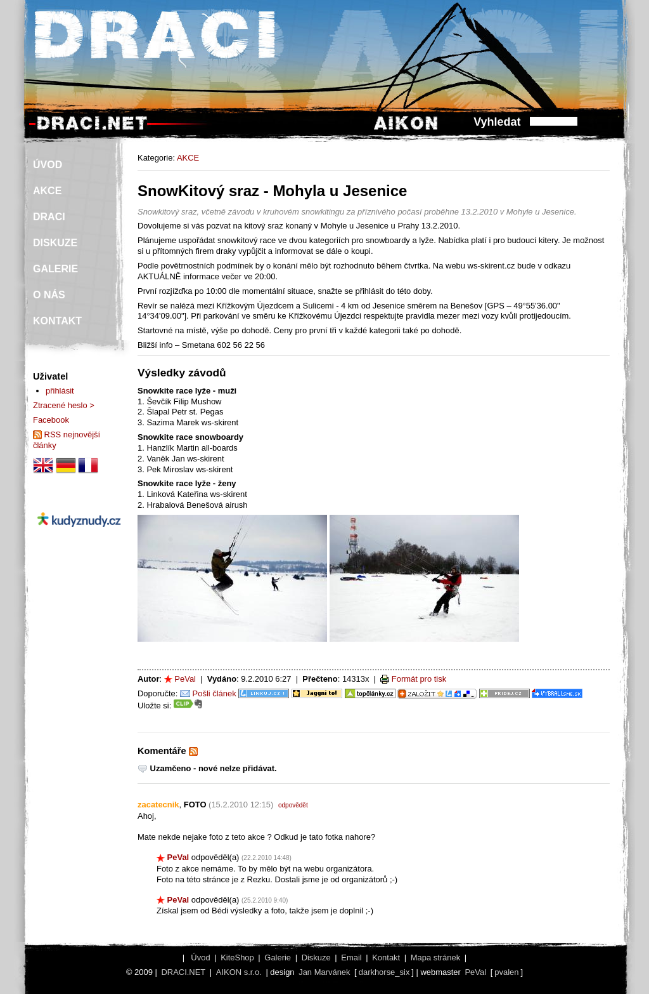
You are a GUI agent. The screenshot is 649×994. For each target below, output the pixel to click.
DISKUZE (55, 242)
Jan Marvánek (324, 972)
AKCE (188, 157)
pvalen (506, 972)
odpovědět (293, 805)
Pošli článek (214, 693)
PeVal (185, 679)
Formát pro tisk (419, 679)
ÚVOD (47, 164)
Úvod (200, 957)
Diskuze (316, 957)
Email (351, 957)
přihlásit (60, 390)
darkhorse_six (384, 972)
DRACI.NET (183, 972)
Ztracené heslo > (63, 405)
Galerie (277, 957)
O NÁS (49, 294)
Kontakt (386, 957)
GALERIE (55, 268)
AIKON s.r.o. (239, 972)
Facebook (51, 420)
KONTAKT (57, 320)
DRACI (49, 216)
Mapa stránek (435, 957)
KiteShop (237, 957)
